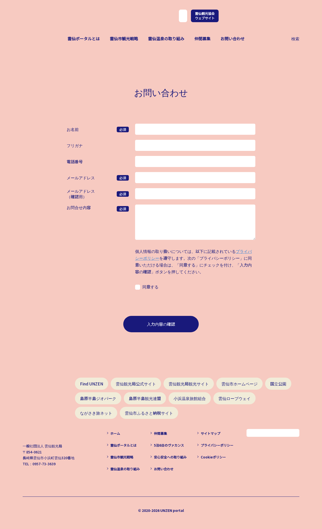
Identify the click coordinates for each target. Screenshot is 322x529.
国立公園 (278, 384)
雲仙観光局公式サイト (136, 384)
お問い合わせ (233, 39)
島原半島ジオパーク (98, 398)
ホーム (115, 433)
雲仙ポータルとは (83, 39)
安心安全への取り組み (170, 457)
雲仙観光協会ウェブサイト (205, 15)
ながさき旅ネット (96, 413)
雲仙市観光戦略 (124, 39)
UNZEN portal (172, 510)
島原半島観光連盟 (145, 398)
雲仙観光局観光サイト (189, 384)
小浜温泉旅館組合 (190, 398)
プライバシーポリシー (217, 445)
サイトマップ (210, 433)
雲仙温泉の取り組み (166, 39)
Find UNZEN (91, 384)
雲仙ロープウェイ (234, 398)
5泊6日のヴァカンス (169, 445)
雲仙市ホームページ (239, 384)
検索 (295, 38)
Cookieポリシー (213, 457)
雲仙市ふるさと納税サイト (149, 413)
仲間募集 (202, 39)
